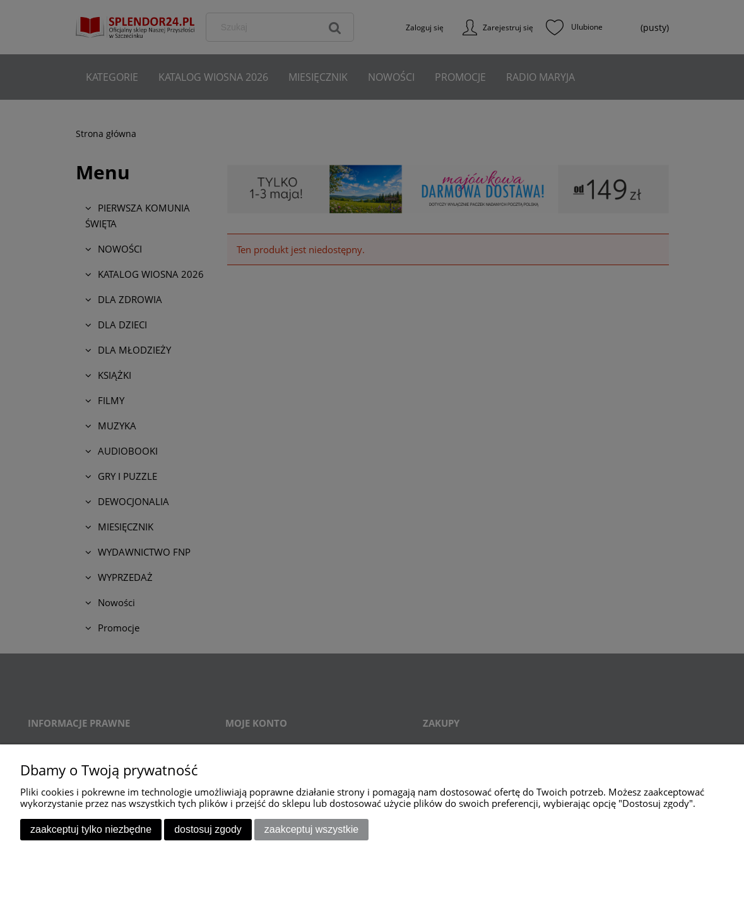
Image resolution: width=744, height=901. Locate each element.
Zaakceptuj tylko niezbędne (90, 829)
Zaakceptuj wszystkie (311, 829)
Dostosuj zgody (208, 829)
